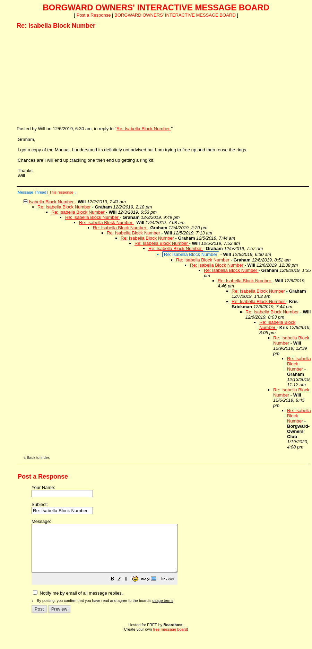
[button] (129, 589)
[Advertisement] (69, 77)
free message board (170, 639)
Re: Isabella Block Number (143, 128)
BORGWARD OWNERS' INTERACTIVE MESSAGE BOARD (174, 15)
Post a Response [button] (93, 15)
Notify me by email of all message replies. (78, 602)
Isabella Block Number (52, 201)
